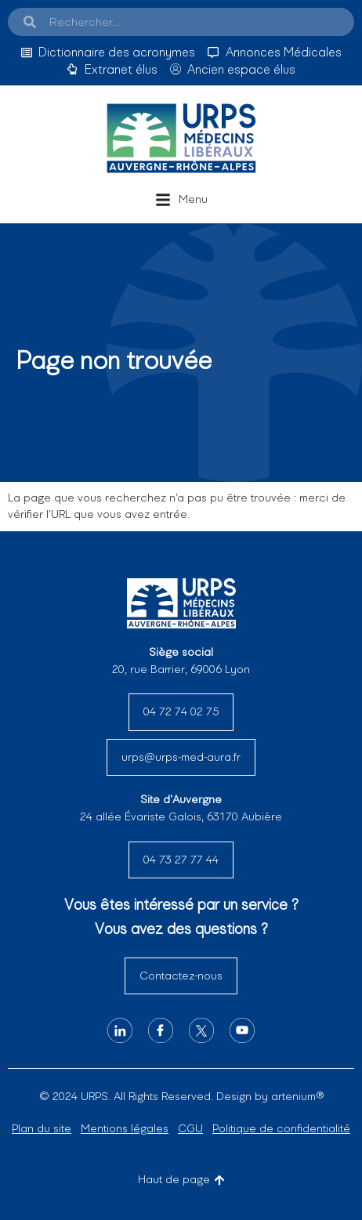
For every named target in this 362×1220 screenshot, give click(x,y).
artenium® (297, 1096)
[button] (181, 199)
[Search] (30, 22)
